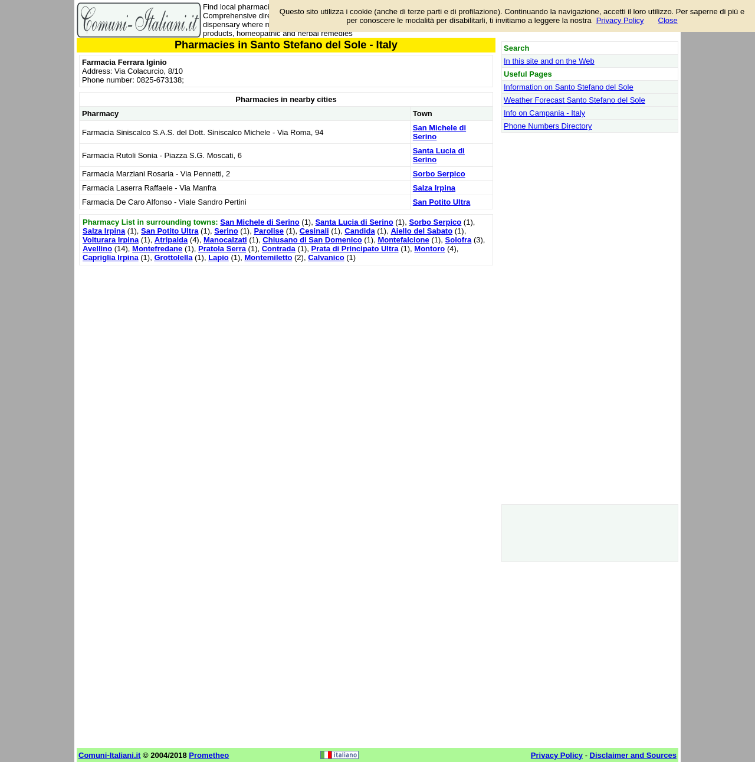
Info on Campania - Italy (544, 113)
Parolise (269, 230)
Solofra (458, 239)
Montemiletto (269, 257)
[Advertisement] (286, 350)
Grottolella (173, 257)
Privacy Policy (620, 20)
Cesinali (314, 230)
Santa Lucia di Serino (354, 222)
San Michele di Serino (259, 222)
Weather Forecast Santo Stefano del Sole (574, 100)
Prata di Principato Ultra (355, 248)
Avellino (97, 248)
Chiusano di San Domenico (312, 239)
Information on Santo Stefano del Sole (568, 87)
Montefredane (157, 248)
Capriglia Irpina (111, 257)
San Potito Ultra (442, 202)
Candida (359, 230)
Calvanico (326, 257)
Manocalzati (225, 239)
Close (668, 20)
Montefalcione (403, 239)
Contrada (279, 248)
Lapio (218, 257)
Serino (226, 230)
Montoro (429, 248)
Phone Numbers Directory (548, 125)
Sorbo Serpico (439, 173)
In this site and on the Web (549, 61)
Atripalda (171, 239)
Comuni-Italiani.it (109, 755)
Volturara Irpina (111, 239)
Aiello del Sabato (421, 230)
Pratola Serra (222, 248)
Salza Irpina (434, 187)
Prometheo (209, 755)
